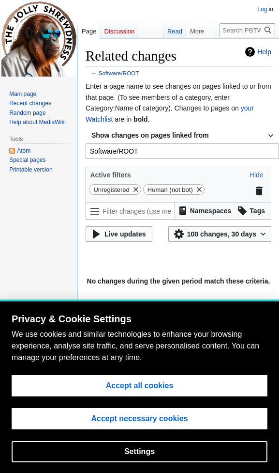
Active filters (110, 175)
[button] (256, 175)
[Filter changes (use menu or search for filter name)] (130, 211)
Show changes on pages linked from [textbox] (150, 135)
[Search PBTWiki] (247, 30)
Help (264, 52)
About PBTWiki (143, 343)
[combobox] (182, 135)
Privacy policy (100, 343)
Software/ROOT (119, 73)
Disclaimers (184, 343)
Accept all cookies (140, 450)
